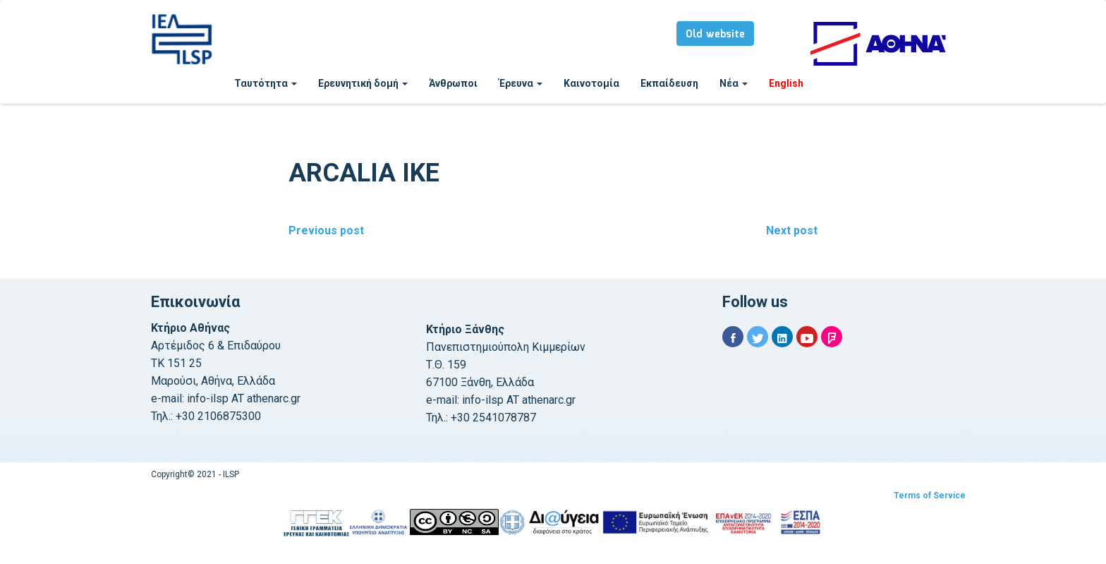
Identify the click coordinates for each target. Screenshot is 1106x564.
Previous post (326, 230)
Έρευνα (520, 83)
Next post (792, 230)
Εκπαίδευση (669, 83)
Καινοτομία (591, 83)
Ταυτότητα (265, 83)
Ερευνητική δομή (363, 83)
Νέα (733, 83)
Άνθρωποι (453, 83)
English (786, 83)
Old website (715, 34)
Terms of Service (930, 495)
